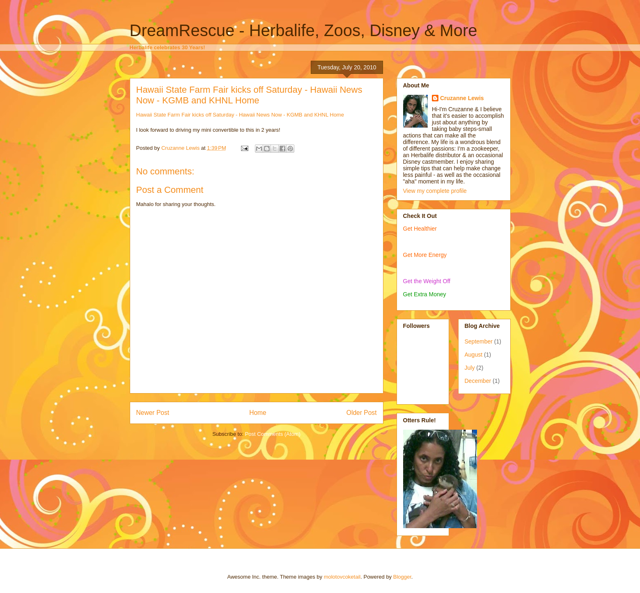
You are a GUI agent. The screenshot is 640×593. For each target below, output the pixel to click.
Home (257, 412)
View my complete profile (435, 191)
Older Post (361, 412)
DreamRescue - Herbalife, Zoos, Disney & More (303, 30)
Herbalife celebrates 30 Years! (167, 47)
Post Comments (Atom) (273, 434)
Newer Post (153, 412)
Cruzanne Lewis (462, 98)
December (478, 381)
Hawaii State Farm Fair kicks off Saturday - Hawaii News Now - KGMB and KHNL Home (249, 95)
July (470, 367)
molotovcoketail (342, 577)
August (474, 354)
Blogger (402, 577)
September (479, 341)
